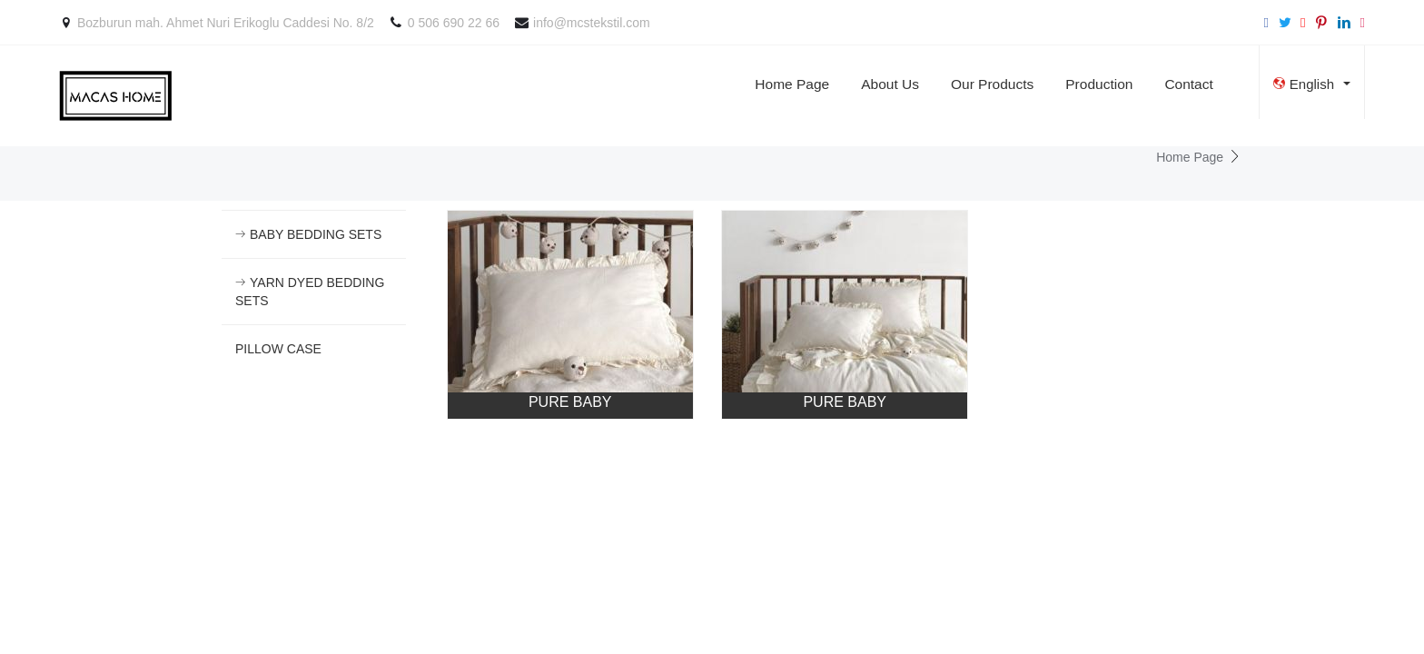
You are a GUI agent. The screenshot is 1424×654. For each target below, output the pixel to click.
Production (1098, 84)
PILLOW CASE (278, 349)
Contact (1188, 84)
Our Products (992, 84)
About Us (890, 84)
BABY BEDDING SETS (308, 234)
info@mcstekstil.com (591, 22)
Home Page (792, 84)
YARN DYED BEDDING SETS (309, 291)
